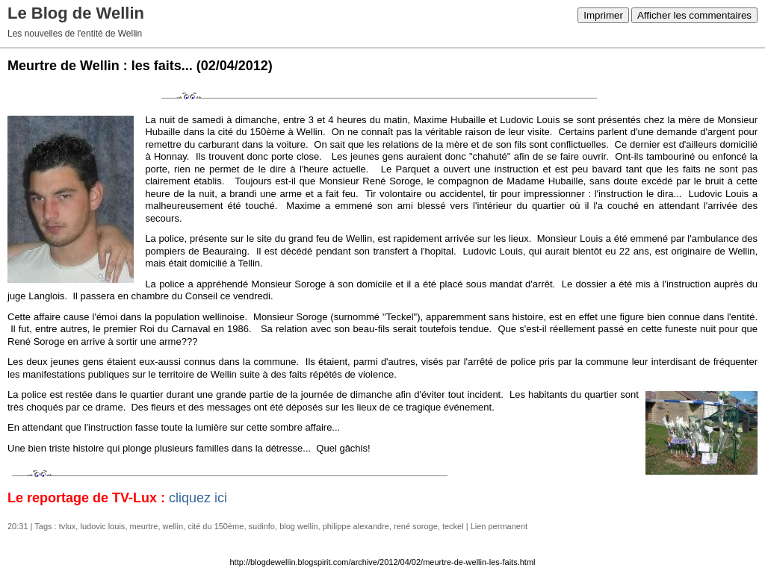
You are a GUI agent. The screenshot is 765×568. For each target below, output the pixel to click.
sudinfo (262, 526)
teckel (453, 526)
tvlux (67, 526)
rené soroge (416, 526)
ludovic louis (102, 526)
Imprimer (603, 15)
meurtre (144, 526)
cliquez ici (198, 497)
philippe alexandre (356, 526)
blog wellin (298, 526)
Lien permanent (499, 526)
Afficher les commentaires (694, 15)
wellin (173, 526)
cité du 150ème (216, 526)
